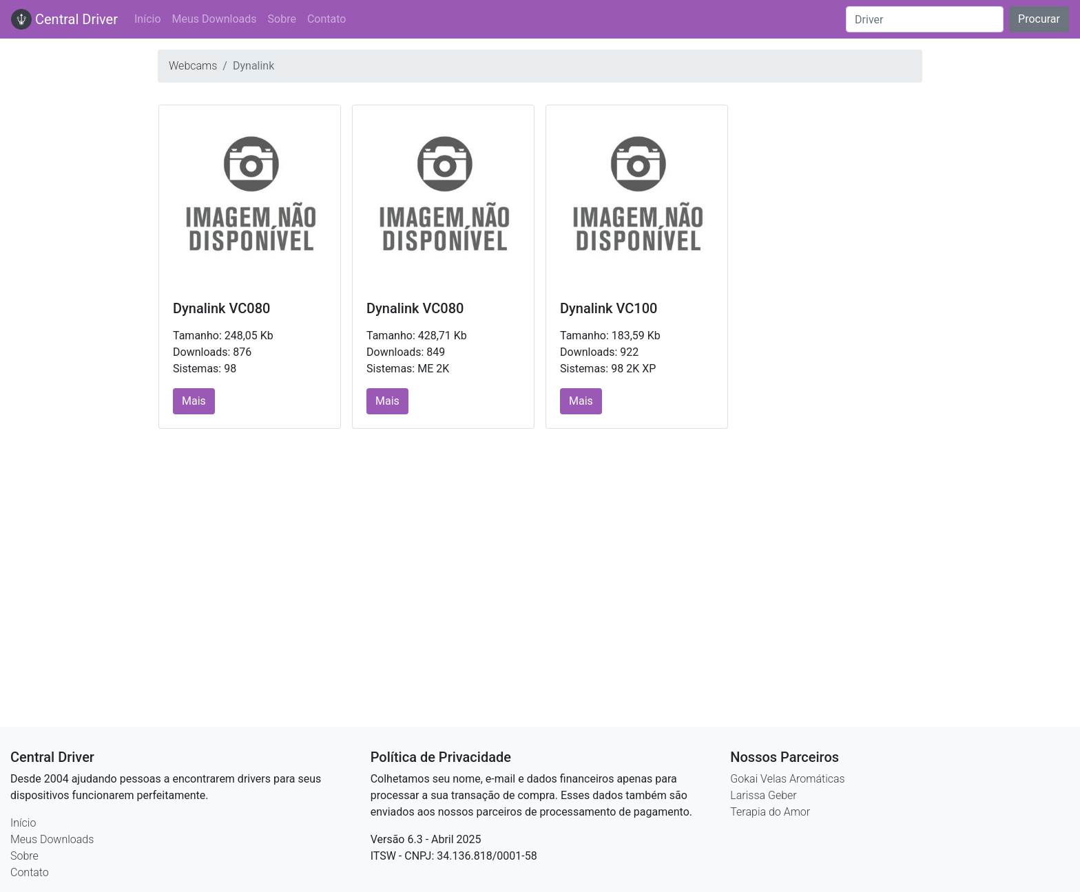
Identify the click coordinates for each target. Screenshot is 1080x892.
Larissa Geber (763, 795)
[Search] (925, 19)
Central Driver (64, 19)
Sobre (282, 18)
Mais (194, 400)
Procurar (1039, 18)
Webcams (193, 65)
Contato (326, 18)
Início (147, 18)
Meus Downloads (214, 18)
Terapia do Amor (770, 811)
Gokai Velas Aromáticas (787, 778)
